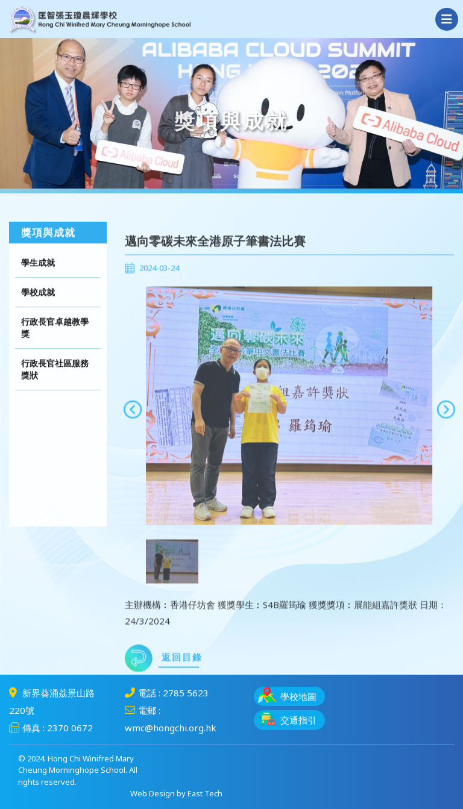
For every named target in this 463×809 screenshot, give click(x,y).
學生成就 (38, 279)
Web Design (152, 793)
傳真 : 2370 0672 (51, 728)
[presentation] (133, 434)
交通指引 (287, 718)
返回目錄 (164, 682)
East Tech (204, 793)
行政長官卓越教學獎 (55, 344)
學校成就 (38, 308)
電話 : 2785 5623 (167, 693)
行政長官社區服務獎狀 (55, 386)
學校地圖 (287, 695)
